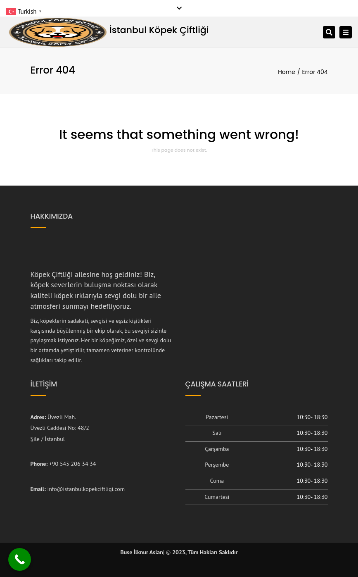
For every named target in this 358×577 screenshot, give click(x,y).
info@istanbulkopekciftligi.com (86, 489)
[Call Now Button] (19, 559)
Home (286, 72)
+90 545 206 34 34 (72, 463)
